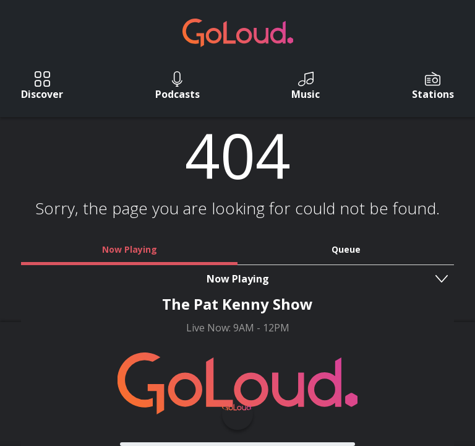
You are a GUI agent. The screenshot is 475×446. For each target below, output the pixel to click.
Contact (251, 363)
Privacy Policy (216, 376)
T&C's (302, 363)
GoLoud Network (304, 376)
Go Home (238, 283)
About (199, 363)
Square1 (265, 413)
